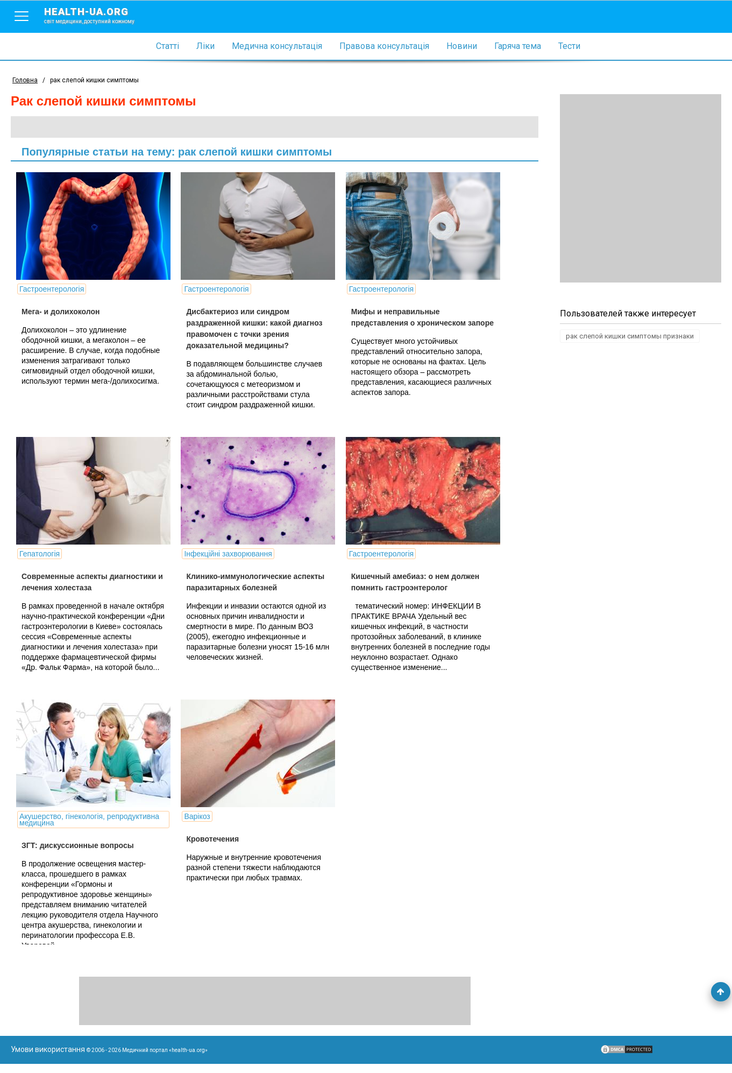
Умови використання (48, 1058)
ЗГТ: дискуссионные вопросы (78, 854)
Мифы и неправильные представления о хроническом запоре (406, 322)
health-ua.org (98, 15)
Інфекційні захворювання (227, 553)
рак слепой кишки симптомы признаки (630, 336)
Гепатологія (39, 553)
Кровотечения (211, 848)
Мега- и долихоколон (61, 311)
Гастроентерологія (51, 289)
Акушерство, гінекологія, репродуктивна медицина (89, 828)
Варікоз (196, 825)
